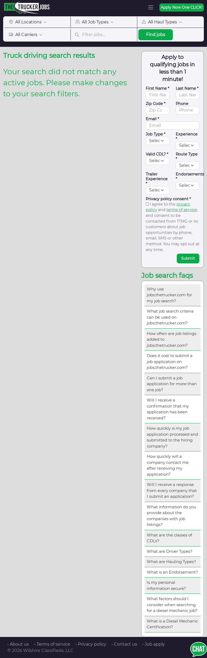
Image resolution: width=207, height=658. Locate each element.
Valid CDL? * (157, 154)
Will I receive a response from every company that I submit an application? (172, 490)
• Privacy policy (90, 644)
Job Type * (155, 134)
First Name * (157, 88)
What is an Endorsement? (172, 572)
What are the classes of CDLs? (169, 538)
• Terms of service (52, 644)
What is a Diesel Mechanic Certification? (172, 624)
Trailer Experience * (157, 179)
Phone (182, 103)
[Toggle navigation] (150, 7)
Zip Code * (155, 103)
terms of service (181, 209)
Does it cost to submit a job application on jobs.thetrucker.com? (170, 361)
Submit (188, 258)
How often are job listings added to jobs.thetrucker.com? (171, 339)
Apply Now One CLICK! (182, 7)
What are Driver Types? (170, 551)
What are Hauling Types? (171, 561)
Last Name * (187, 88)
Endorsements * (190, 176)
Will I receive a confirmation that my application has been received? (168, 409)
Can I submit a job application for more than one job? (172, 383)
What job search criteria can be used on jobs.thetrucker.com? (170, 317)
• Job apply (153, 644)
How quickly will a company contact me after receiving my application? (168, 465)
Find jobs (155, 34)
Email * (152, 119)
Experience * (187, 136)
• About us (18, 644)
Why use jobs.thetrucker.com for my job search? (169, 295)
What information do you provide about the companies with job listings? (171, 515)
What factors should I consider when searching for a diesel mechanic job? (172, 604)
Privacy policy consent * (168, 199)
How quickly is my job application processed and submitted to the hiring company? (172, 437)
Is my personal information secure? (166, 585)
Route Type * (187, 156)
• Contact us (124, 644)
